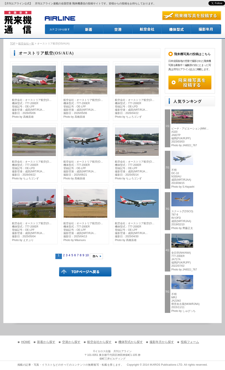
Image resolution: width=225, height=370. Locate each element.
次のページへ (96, 256)
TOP (12, 43)
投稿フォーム (190, 342)
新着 (89, 29)
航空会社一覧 (26, 43)
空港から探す (71, 342)
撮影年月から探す (162, 342)
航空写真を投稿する (191, 15)
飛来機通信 (17, 22)
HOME (25, 342)
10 (87, 255)
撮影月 (206, 29)
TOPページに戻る (85, 272)
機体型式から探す (130, 342)
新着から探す (46, 342)
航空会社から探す (99, 342)
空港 (118, 29)
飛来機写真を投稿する (190, 82)
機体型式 (176, 29)
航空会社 (147, 29)
